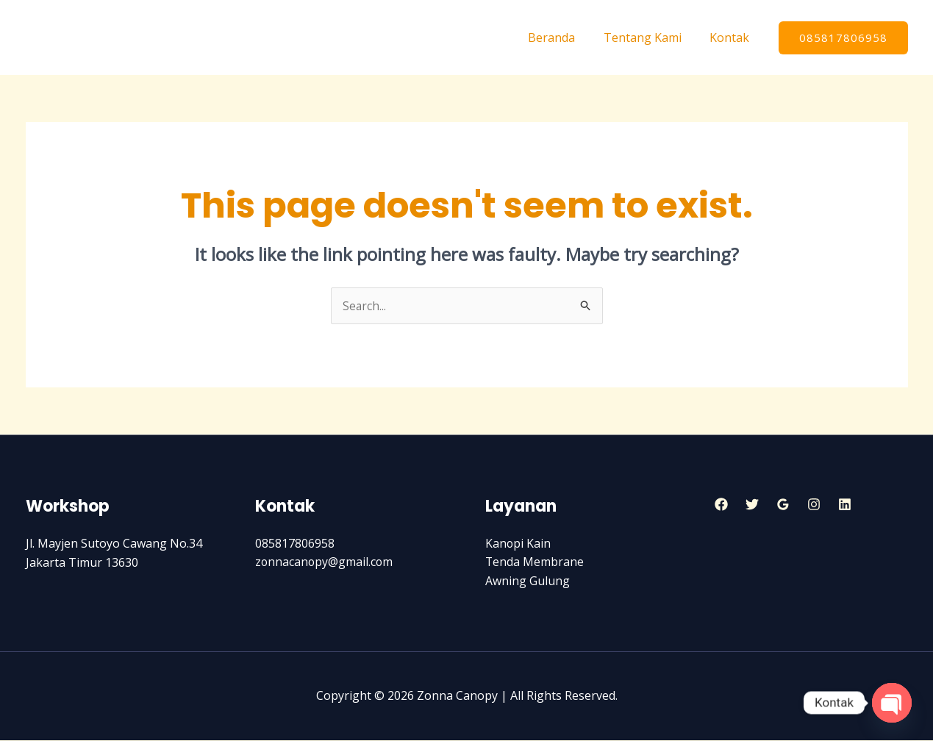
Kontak (732, 37)
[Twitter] (752, 504)
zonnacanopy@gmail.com (325, 562)
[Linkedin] (844, 504)
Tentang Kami (650, 37)
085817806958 (295, 544)
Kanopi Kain (518, 544)
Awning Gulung (527, 581)
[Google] (783, 504)
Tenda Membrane (535, 562)
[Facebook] (721, 504)
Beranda (563, 37)
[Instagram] (814, 504)
